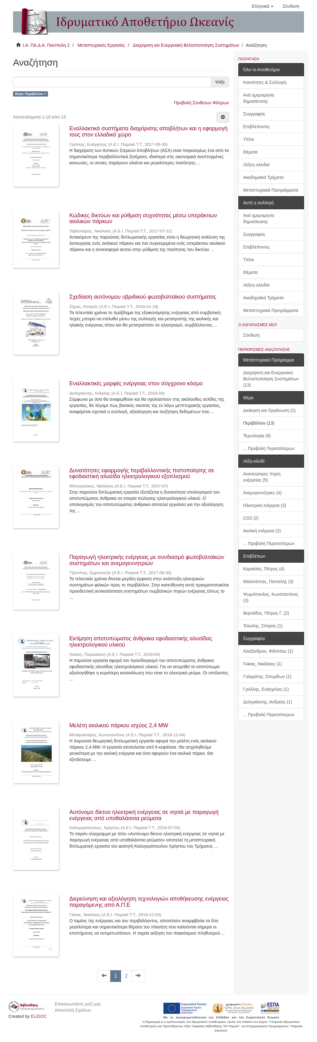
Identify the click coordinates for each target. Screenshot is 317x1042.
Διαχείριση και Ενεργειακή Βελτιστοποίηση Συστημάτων (186, 45)
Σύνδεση (251, 335)
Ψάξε (220, 82)
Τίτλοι (248, 139)
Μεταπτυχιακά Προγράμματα (270, 190)
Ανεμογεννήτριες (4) (262, 492)
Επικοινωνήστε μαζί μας (78, 1003)
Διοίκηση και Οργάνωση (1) (269, 410)
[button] (262, 6)
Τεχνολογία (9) (257, 435)
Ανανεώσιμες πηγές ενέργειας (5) (262, 476)
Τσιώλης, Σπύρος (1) (263, 625)
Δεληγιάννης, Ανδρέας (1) (267, 701)
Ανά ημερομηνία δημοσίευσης (258, 98)
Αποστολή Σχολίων (73, 1010)
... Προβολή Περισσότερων (269, 448)
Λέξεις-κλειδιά (256, 164)
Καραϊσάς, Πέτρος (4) (263, 568)
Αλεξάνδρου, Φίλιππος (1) (268, 651)
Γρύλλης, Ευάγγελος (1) (266, 689)
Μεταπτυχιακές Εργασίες (101, 45)
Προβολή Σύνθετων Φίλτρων (201, 102)
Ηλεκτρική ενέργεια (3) (264, 505)
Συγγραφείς (254, 113)
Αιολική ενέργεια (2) (262, 530)
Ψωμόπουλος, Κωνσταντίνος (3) (270, 597)
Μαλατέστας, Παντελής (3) (268, 581)
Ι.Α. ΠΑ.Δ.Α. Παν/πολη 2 (46, 45)
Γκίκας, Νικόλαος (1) (262, 663)
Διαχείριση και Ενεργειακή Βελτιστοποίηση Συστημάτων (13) (271, 378)
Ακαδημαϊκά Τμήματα (263, 177)
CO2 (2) (251, 518)
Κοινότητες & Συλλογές (265, 82)
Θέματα (250, 151)
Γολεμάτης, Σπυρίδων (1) (267, 676)
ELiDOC (38, 1016)
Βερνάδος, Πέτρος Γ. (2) (266, 613)
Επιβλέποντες (256, 126)
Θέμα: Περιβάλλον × (30, 94)
